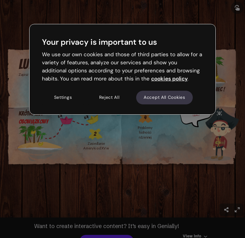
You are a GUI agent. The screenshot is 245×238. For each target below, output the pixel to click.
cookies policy (169, 78)
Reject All (109, 97)
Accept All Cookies (164, 97)
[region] (122, 69)
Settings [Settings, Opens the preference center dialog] (63, 97)
